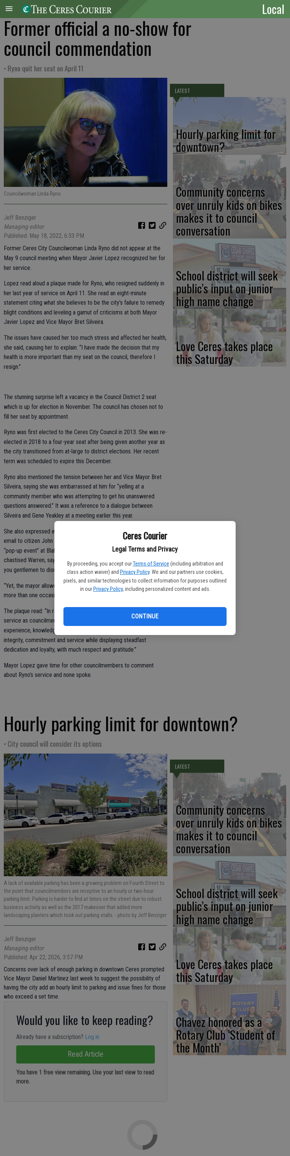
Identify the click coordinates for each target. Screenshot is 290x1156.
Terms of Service (151, 564)
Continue (144, 616)
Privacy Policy (135, 572)
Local (273, 8)
